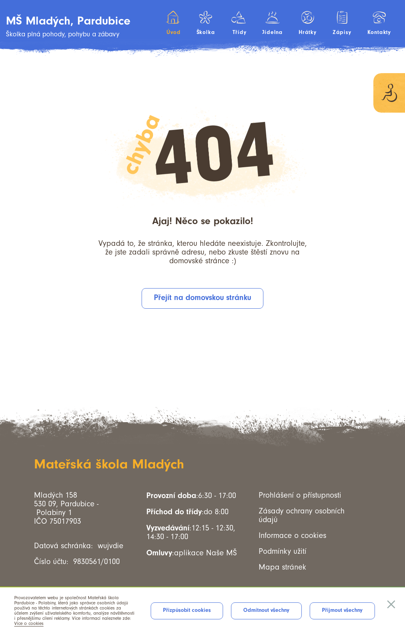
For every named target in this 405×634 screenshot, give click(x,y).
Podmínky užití (283, 551)
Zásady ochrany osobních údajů (301, 515)
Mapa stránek (282, 567)
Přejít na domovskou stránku (202, 297)
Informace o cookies (292, 535)
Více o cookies (29, 623)
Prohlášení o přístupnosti (300, 495)
